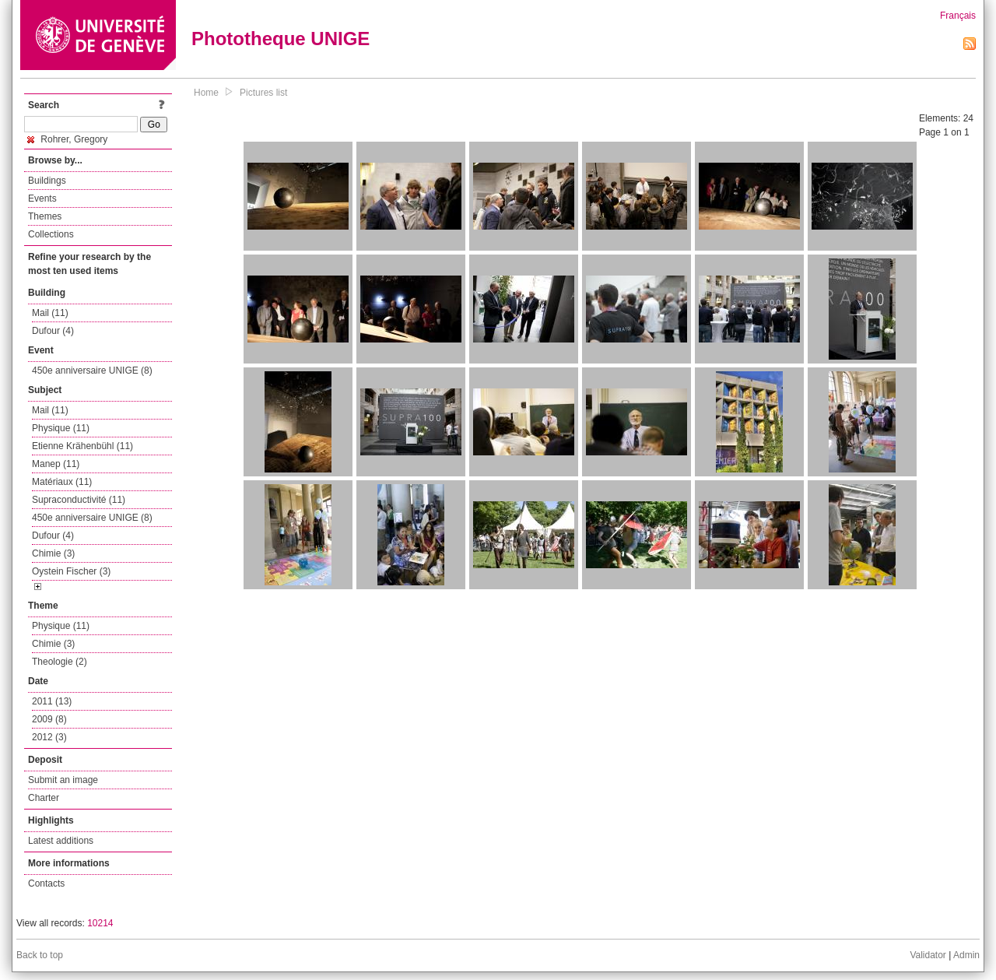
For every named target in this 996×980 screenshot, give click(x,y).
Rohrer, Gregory (67, 139)
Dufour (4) (53, 330)
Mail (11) (50, 312)
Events (42, 198)
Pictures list (263, 92)
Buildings (47, 180)
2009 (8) (49, 719)
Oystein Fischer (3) (71, 571)
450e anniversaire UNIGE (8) (92, 370)
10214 (100, 923)
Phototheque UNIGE (280, 38)
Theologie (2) (59, 661)
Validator (927, 955)
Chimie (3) (53, 553)
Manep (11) (55, 463)
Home (206, 92)
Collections (51, 234)
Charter (43, 797)
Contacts (46, 883)
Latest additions (60, 840)
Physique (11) (60, 428)
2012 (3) (49, 737)
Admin (966, 955)
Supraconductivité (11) (78, 499)
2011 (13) (52, 701)
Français (958, 15)
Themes (44, 216)
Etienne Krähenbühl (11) (82, 446)
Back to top (39, 955)
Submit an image (63, 780)
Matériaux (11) (62, 481)
